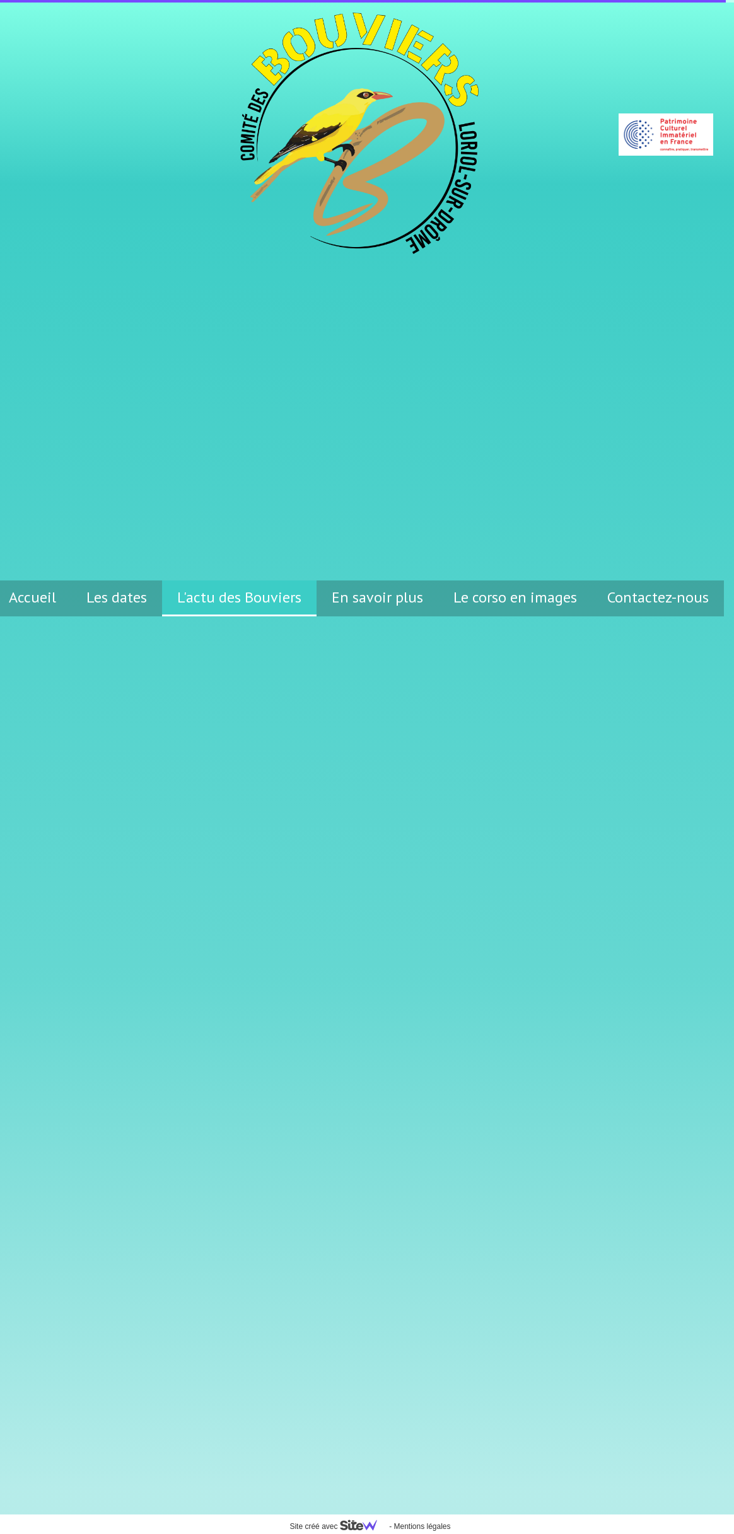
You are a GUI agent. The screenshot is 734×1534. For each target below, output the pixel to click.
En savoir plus (377, 597)
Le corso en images (515, 597)
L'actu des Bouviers (239, 597)
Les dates (116, 597)
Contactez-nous (658, 597)
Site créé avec (338, 1526)
